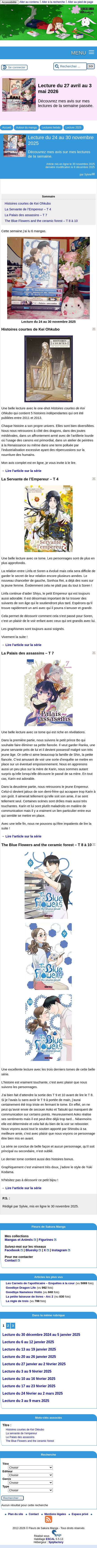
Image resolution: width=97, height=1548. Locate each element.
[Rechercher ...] (70, 66)
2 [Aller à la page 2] (8, 1325)
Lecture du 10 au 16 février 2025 (28, 1379)
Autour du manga (26, 127)
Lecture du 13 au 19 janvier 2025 (29, 1349)
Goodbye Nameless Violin (24, 1292)
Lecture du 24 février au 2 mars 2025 (32, 1393)
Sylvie (87, 174)
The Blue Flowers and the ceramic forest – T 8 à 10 (41, 221)
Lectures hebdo (51, 127)
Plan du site (14, 1514)
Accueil (6, 127)
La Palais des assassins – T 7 (26, 215)
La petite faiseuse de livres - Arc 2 (29, 1296)
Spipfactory (55, 1542)
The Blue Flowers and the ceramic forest (30, 1440)
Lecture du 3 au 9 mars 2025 (25, 1401)
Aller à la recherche (53, 2)
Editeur (7, 1471)
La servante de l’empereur (21, 1433)
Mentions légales (54, 1514)
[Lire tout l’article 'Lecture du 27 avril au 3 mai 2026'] (48, 100)
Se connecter (16, 67)
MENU (78, 53)
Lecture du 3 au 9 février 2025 (26, 1371)
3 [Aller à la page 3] (13, 1325)
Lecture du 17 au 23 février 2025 (28, 1386)
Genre (6, 1479)
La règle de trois (17, 1301)
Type (5, 1486)
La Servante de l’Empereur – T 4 (28, 209)
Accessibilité (9, 2)
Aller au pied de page (80, 2)
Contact (33, 1514)
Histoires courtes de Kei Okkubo (25, 1429)
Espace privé (79, 1514)
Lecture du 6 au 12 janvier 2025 (28, 1342)
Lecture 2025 (73, 127)
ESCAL (50, 1539)
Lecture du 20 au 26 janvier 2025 (29, 1357)
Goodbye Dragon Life (21, 1287)
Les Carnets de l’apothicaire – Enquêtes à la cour (40, 1283)
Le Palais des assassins (20, 1437)
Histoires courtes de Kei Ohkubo (28, 203)
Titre (5, 1463)
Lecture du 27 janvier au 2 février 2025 (34, 1364)
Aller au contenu (29, 2)
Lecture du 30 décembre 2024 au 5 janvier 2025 (41, 1335)
